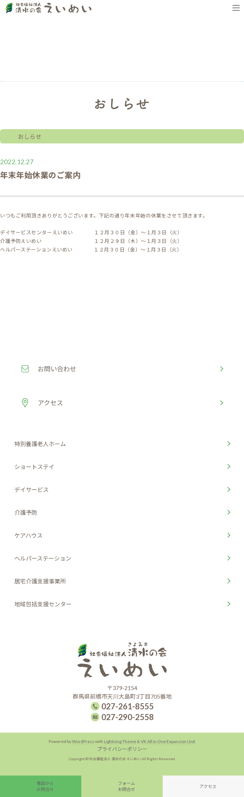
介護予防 (25, 512)
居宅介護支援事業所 (40, 581)
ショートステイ (34, 466)
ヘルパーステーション (42, 558)
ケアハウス (28, 535)
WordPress (83, 741)
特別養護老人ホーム (40, 443)
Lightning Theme (120, 741)
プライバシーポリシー (122, 749)
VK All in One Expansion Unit (168, 741)
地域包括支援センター (43, 604)
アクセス (50, 403)
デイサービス (31, 489)
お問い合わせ (57, 369)
